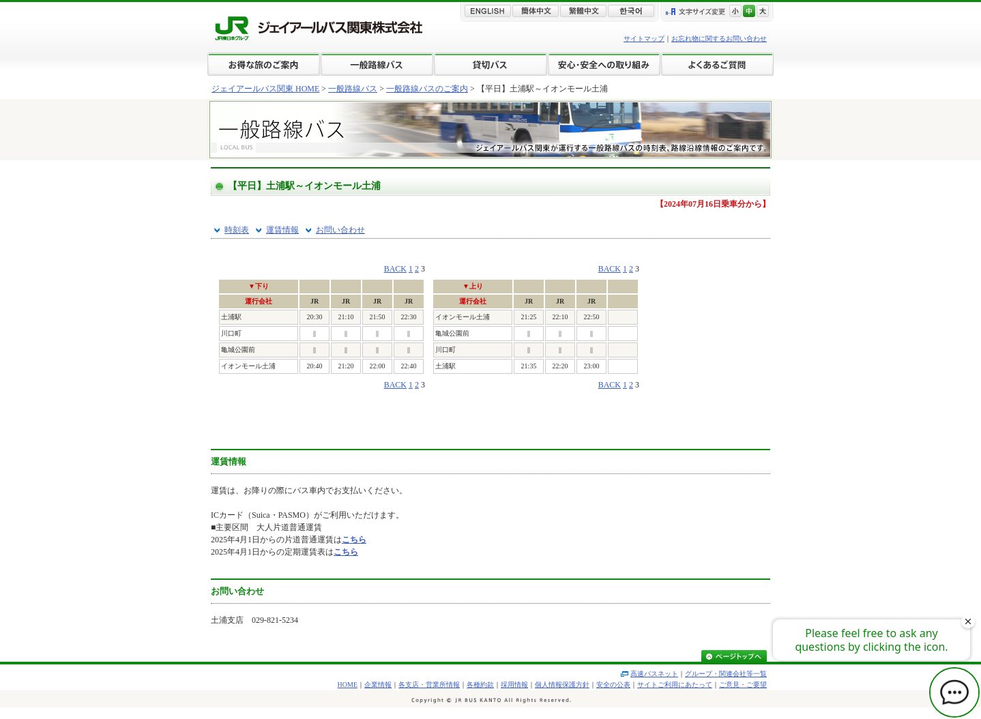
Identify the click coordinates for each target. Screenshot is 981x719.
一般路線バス (352, 88)
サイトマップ (644, 38)
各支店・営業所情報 (429, 684)
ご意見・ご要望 (743, 684)
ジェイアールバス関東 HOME (265, 88)
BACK (395, 269)
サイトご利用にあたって (674, 684)
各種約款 (480, 684)
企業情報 (378, 684)
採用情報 (514, 684)
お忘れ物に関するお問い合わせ (719, 38)
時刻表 (236, 230)
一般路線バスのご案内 (427, 88)
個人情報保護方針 (562, 684)
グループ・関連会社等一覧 (726, 673)
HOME (347, 684)
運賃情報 (282, 230)
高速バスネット (654, 673)
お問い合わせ (340, 230)
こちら (354, 539)
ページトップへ (734, 657)
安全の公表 (613, 684)
